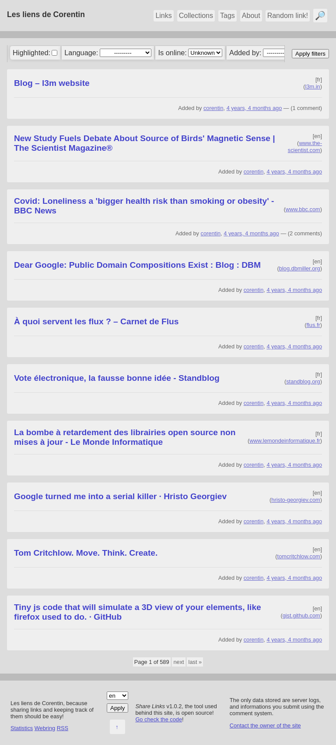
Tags (227, 15)
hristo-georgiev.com (295, 500)
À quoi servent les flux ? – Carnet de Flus (96, 321)
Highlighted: (31, 53)
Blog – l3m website (52, 83)
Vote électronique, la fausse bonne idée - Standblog (117, 378)
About (251, 15)
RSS (62, 728)
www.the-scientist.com (305, 146)
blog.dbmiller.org (299, 268)
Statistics (21, 728)
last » (195, 662)
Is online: (172, 53)
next (178, 662)
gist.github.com (301, 615)
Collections (196, 15)
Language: (81, 53)
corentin (213, 108)
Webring (45, 728)
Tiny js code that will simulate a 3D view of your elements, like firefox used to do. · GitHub (137, 612)
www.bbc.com (303, 209)
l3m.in (312, 86)
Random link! (287, 15)
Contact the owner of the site (265, 725)
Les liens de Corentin (46, 14)
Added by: (245, 53)
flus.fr (313, 325)
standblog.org (303, 381)
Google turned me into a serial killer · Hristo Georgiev (120, 496)
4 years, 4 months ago (254, 108)
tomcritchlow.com (298, 556)
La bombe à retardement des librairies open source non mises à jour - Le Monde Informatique (124, 437)
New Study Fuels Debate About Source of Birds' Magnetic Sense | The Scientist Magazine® (144, 143)
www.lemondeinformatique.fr (284, 440)
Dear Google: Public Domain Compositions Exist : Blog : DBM (137, 265)
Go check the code (158, 719)
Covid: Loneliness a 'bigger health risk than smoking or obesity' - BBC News (144, 205)
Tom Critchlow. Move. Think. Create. (86, 552)
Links (163, 15)
